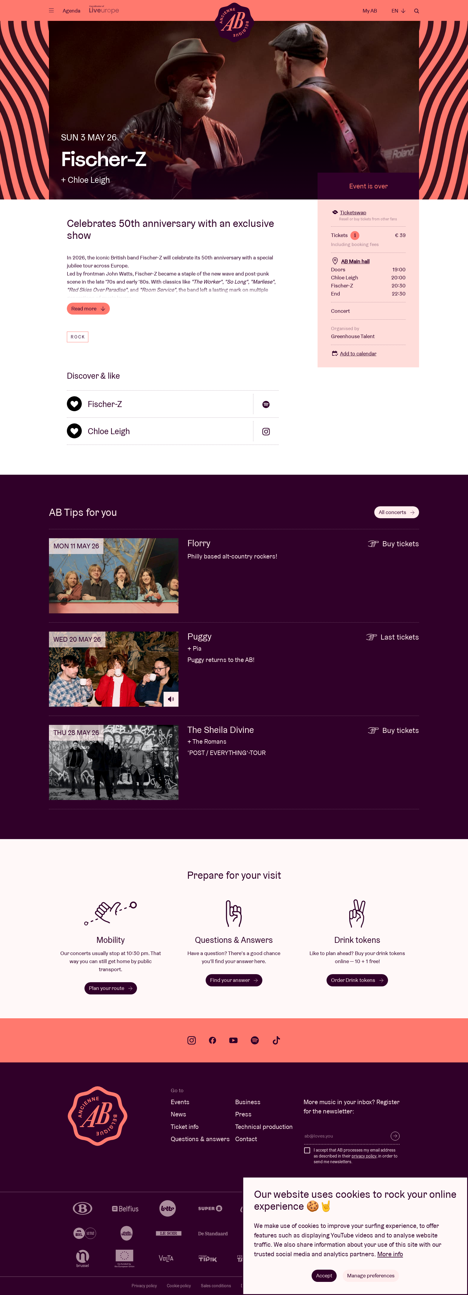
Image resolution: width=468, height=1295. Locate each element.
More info (390, 1254)
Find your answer (234, 980)
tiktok (276, 1040)
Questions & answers (200, 1139)
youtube (233, 1040)
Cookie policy (179, 1285)
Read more (88, 308)
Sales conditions (216, 1285)
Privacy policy (144, 1285)
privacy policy (364, 1156)
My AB (370, 10)
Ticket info (184, 1127)
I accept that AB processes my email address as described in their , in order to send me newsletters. (356, 1155)
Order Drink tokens (357, 980)
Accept (324, 1275)
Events (180, 1102)
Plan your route (111, 988)
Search (416, 11)
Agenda (71, 10)
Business (248, 1102)
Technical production (264, 1127)
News (178, 1114)
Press (243, 1114)
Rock (78, 337)
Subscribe (395, 1136)
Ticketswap (348, 212)
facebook (212, 1040)
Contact (246, 1139)
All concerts (397, 512)
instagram (191, 1040)
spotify (255, 1040)
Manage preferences (371, 1275)
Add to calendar (353, 353)
